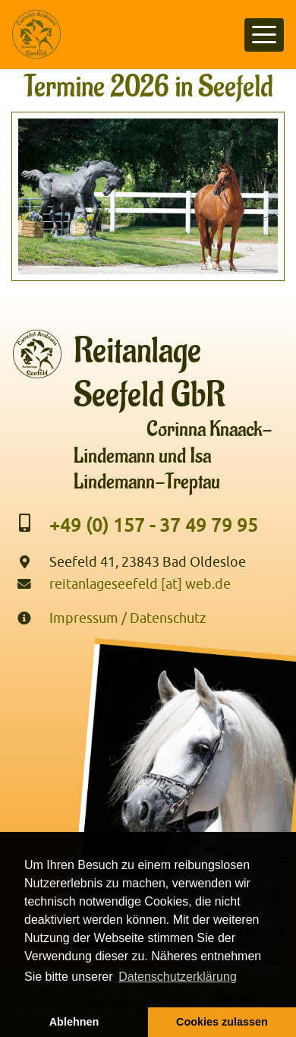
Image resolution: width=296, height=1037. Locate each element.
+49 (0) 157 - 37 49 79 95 (153, 525)
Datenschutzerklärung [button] (177, 976)
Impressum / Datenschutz (127, 618)
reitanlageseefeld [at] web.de (140, 584)
